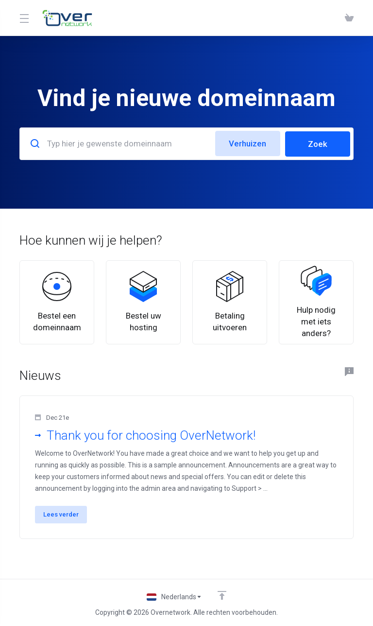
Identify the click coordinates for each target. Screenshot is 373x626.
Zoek (317, 143)
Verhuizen (247, 143)
